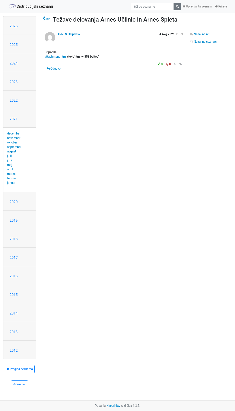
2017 (14, 257)
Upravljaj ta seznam (197, 6)
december (13, 133)
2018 (14, 239)
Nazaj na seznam (203, 41)
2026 (14, 26)
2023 (14, 82)
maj (9, 165)
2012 (14, 350)
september (14, 147)
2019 (14, 220)
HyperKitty (113, 405)
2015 (14, 295)
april (10, 169)
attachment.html (56, 56)
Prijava (221, 6)
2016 (14, 276)
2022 (14, 100)
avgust (11, 151)
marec (11, 174)
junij (10, 160)
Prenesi (19, 384)
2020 (14, 202)
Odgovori (55, 68)
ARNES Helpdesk (68, 34)
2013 (14, 332)
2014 (14, 313)
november (13, 138)
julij (9, 156)
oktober (12, 142)
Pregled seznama (19, 369)
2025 (14, 44)
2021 (14, 119)
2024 (14, 63)
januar (11, 182)
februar (12, 178)
